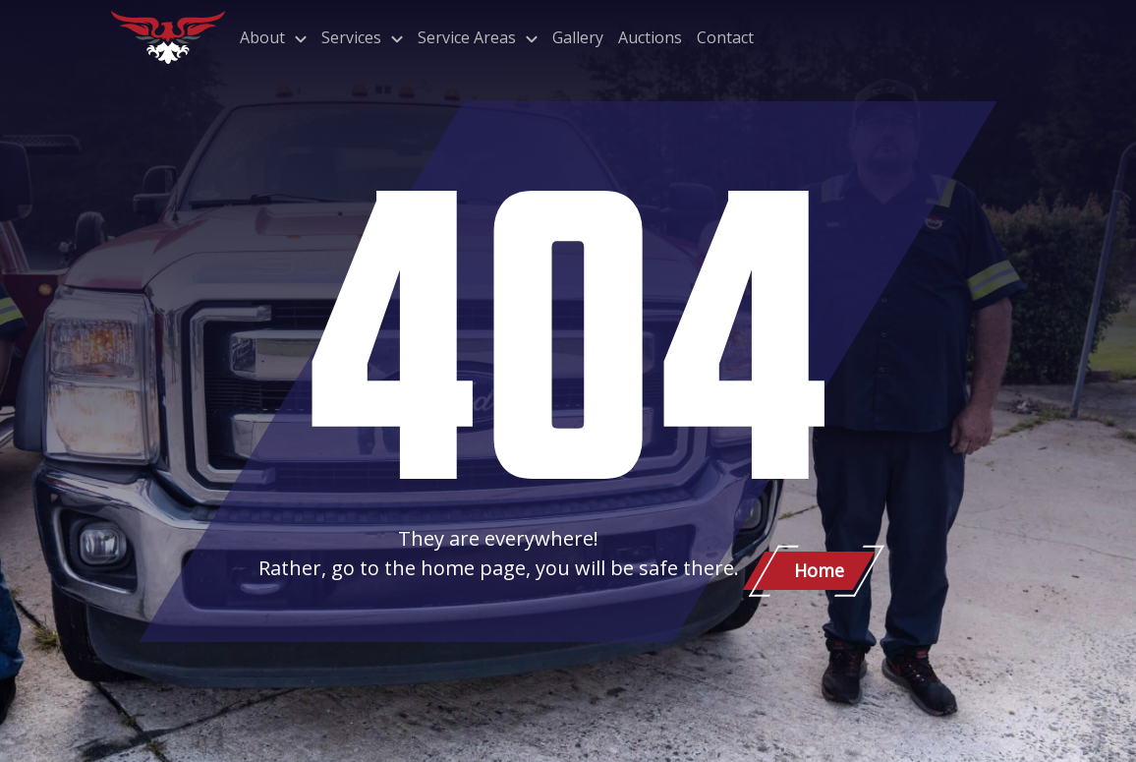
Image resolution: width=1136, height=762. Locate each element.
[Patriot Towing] (168, 37)
